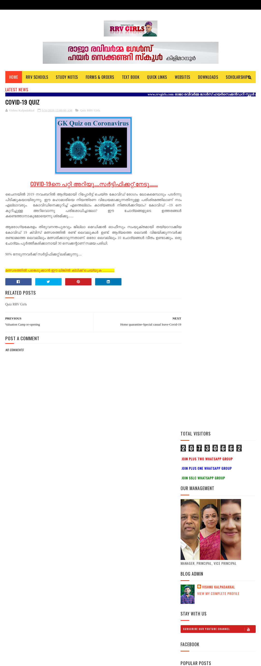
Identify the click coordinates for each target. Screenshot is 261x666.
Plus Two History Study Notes (230, 347)
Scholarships (238, 77)
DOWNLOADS (208, 77)
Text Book (131, 77)
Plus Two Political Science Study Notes (226, 413)
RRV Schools (37, 77)
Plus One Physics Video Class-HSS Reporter (228, 435)
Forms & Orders (100, 77)
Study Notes (67, 77)
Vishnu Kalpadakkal (218, 254)
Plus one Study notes (227, 454)
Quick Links (157, 77)
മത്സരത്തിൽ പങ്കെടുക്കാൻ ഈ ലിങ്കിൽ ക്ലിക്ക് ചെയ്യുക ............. (59, 271)
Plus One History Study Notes (229, 369)
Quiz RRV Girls (90, 111)
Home (13, 77)
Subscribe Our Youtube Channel (219, 297)
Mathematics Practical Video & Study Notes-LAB (229, 391)
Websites (182, 77)
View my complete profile (218, 261)
